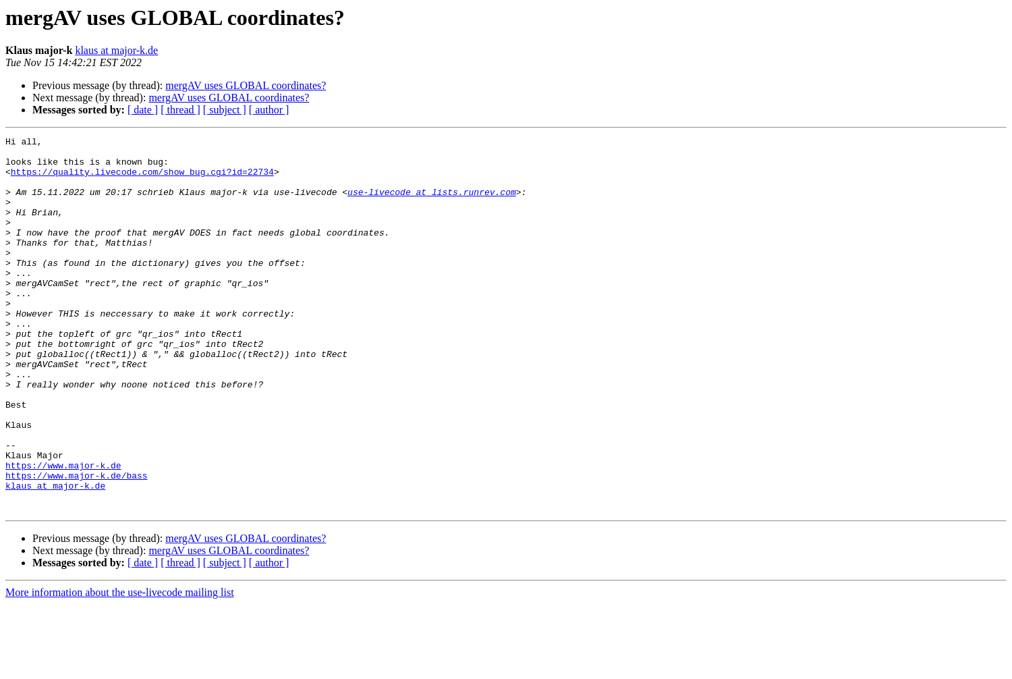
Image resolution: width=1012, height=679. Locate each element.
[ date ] (143, 109)
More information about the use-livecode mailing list (119, 667)
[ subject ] (224, 109)
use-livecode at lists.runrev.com (431, 204)
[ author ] (269, 109)
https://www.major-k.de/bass (76, 544)
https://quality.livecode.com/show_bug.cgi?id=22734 (142, 179)
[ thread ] (180, 109)
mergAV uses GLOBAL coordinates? (245, 85)
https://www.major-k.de (63, 532)
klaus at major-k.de (116, 50)
